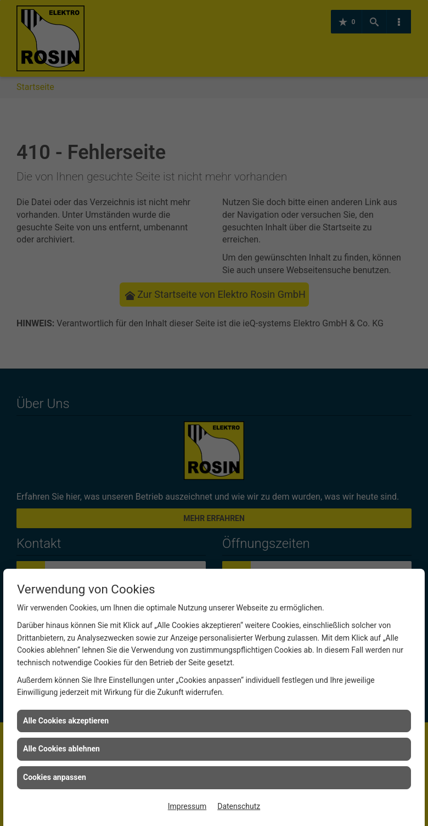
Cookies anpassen (54, 777)
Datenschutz (238, 806)
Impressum (187, 806)
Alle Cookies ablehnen (61, 748)
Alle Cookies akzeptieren (66, 720)
